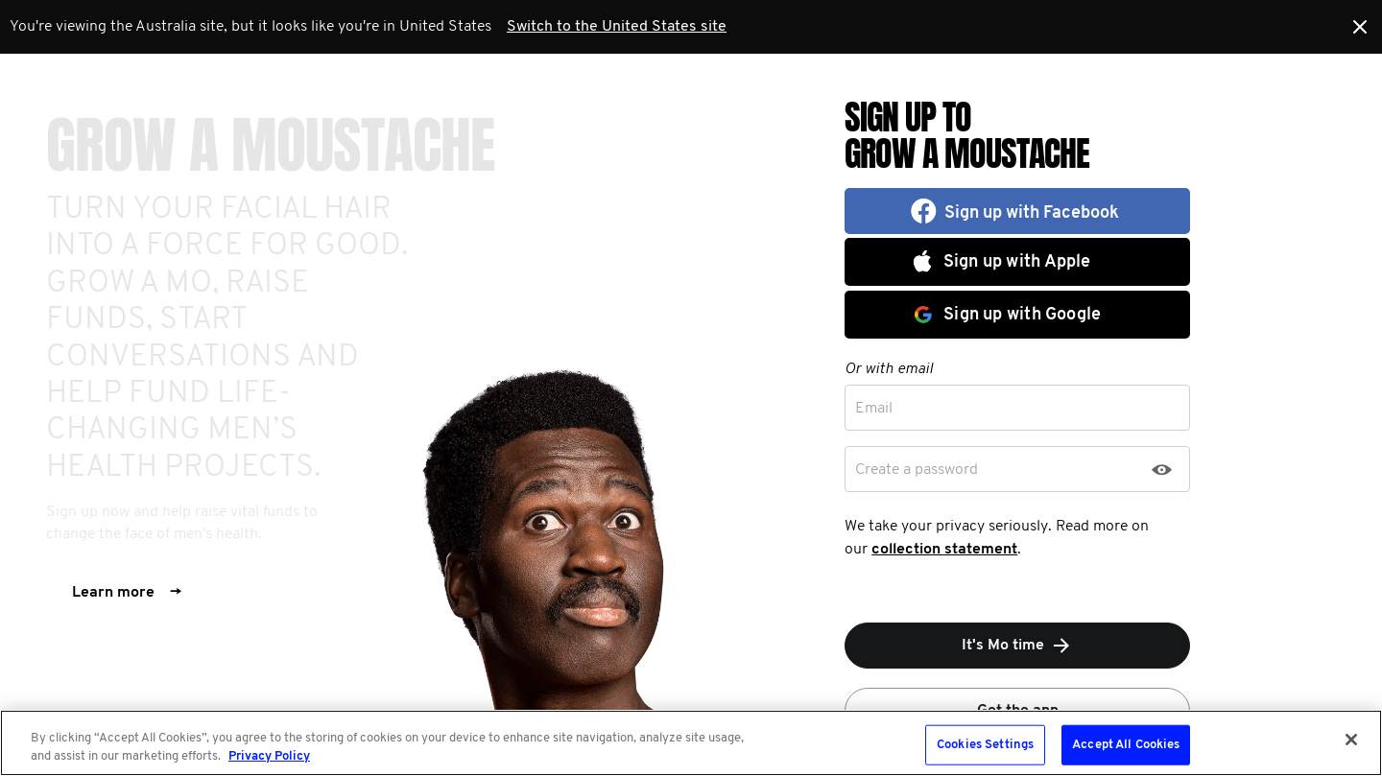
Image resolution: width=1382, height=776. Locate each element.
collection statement (944, 549)
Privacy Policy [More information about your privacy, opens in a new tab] (269, 756)
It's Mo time (1017, 645)
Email (874, 408)
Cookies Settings (985, 745)
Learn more (126, 592)
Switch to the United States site (617, 27)
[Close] (1351, 739)
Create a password (916, 470)
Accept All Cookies (1125, 745)
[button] (1017, 211)
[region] (691, 743)
